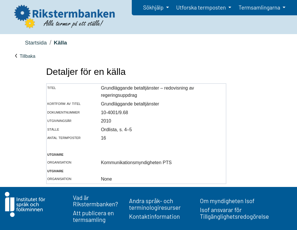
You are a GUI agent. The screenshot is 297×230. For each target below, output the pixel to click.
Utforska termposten (201, 7)
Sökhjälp (154, 7)
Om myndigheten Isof (227, 200)
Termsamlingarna (259, 7)
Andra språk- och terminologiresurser (155, 204)
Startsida (36, 43)
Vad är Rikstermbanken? (95, 201)
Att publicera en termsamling (93, 216)
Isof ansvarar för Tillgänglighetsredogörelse (234, 213)
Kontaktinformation (154, 216)
